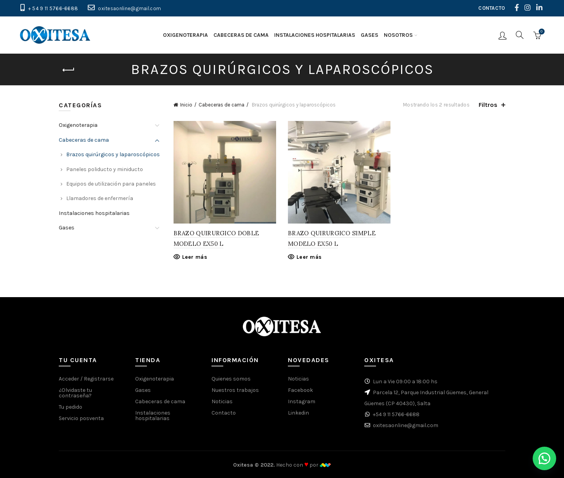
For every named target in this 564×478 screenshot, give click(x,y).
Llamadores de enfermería (99, 198)
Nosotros (398, 35)
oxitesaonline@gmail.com (129, 8)
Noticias (222, 401)
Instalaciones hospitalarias (314, 35)
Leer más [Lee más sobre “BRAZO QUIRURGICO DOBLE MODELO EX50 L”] (194, 257)
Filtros (488, 104)
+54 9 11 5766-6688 (396, 414)
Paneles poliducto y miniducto (104, 169)
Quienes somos (231, 378)
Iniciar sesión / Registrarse (502, 35)
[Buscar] (519, 35)
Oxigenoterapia (185, 35)
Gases (369, 35)
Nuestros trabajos (235, 390)
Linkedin (298, 412)
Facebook (300, 390)
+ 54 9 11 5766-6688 (53, 8)
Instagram (301, 401)
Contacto (224, 412)
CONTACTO (491, 8)
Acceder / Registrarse (86, 378)
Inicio (186, 105)
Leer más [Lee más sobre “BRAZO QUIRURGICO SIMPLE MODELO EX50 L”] (309, 257)
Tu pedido (70, 407)
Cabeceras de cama (241, 35)
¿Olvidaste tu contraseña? (75, 393)
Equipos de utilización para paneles (111, 183)
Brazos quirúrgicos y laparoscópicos (113, 154)
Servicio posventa (81, 418)
